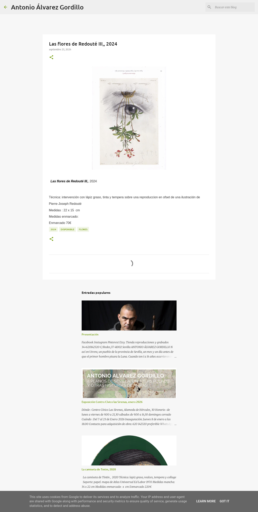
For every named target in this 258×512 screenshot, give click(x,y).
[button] (51, 57)
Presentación (90, 334)
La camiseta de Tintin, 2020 (99, 469)
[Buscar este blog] (234, 7)
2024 (53, 229)
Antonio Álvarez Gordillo (47, 7)
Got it (224, 501)
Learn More (206, 501)
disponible (67, 229)
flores (83, 229)
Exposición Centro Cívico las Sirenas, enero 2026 (112, 402)
